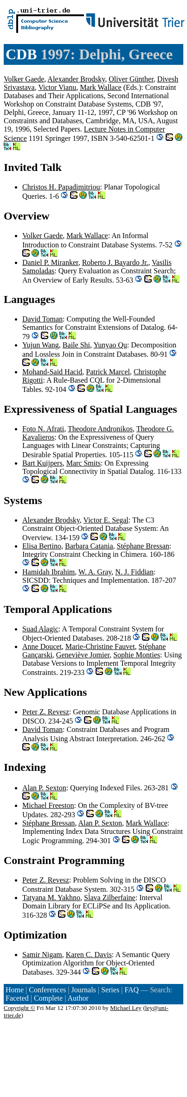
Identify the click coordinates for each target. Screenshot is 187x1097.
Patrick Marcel (108, 372)
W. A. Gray (94, 572)
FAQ (131, 990)
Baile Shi (76, 345)
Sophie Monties (136, 655)
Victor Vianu (57, 87)
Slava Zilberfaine (109, 898)
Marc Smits (83, 463)
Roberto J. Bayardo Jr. (115, 262)
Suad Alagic (40, 629)
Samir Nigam (42, 954)
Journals (83, 990)
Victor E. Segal (106, 520)
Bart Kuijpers (42, 463)
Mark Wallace (100, 87)
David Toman (42, 319)
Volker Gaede (24, 79)
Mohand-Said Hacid (52, 372)
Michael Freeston (48, 805)
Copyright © (19, 1007)
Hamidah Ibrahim (48, 572)
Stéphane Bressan (142, 546)
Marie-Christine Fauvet (100, 646)
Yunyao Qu (110, 345)
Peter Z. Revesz (45, 712)
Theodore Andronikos (100, 429)
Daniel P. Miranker (50, 262)
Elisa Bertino (41, 546)
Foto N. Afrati (43, 429)
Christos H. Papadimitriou (61, 187)
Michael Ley (126, 1007)
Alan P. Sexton (44, 788)
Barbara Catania (89, 546)
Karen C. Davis (89, 954)
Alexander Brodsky (76, 79)
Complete (48, 998)
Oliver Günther (131, 79)
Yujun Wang (40, 345)
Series (110, 990)
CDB (21, 54)
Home (15, 990)
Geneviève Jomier (83, 655)
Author (78, 998)
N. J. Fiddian (134, 572)
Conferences (47, 990)
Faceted (17, 998)
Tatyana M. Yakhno (51, 898)
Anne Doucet (42, 646)
